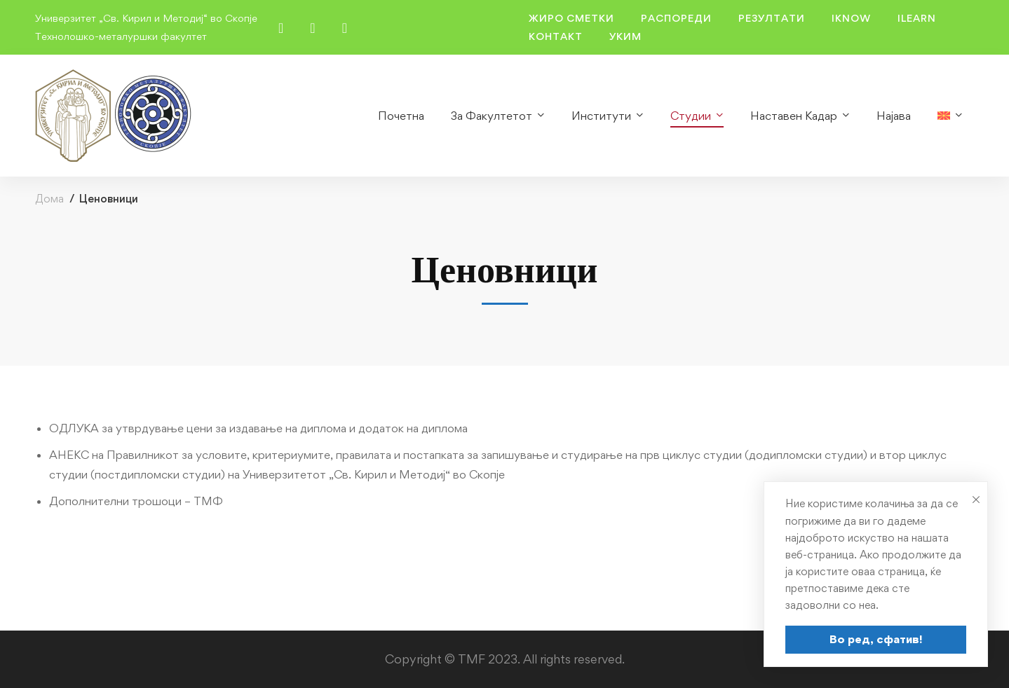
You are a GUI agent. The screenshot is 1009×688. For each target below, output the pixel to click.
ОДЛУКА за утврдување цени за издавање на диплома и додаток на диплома (258, 428)
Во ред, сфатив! (876, 639)
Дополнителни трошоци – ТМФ (136, 501)
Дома (49, 198)
